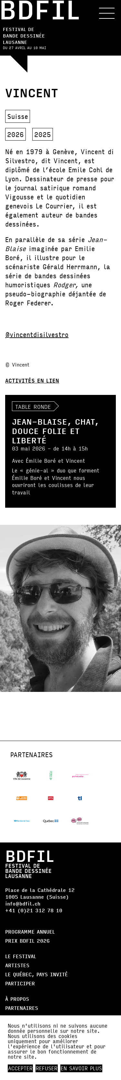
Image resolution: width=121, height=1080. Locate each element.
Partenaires (21, 1008)
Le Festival (20, 956)
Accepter (20, 1068)
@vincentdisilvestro (36, 334)
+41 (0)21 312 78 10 (33, 910)
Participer (20, 983)
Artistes (17, 965)
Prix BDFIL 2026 (27, 941)
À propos (17, 999)
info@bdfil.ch (22, 903)
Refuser (46, 1068)
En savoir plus (81, 1068)
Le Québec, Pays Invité (36, 974)
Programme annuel (30, 931)
